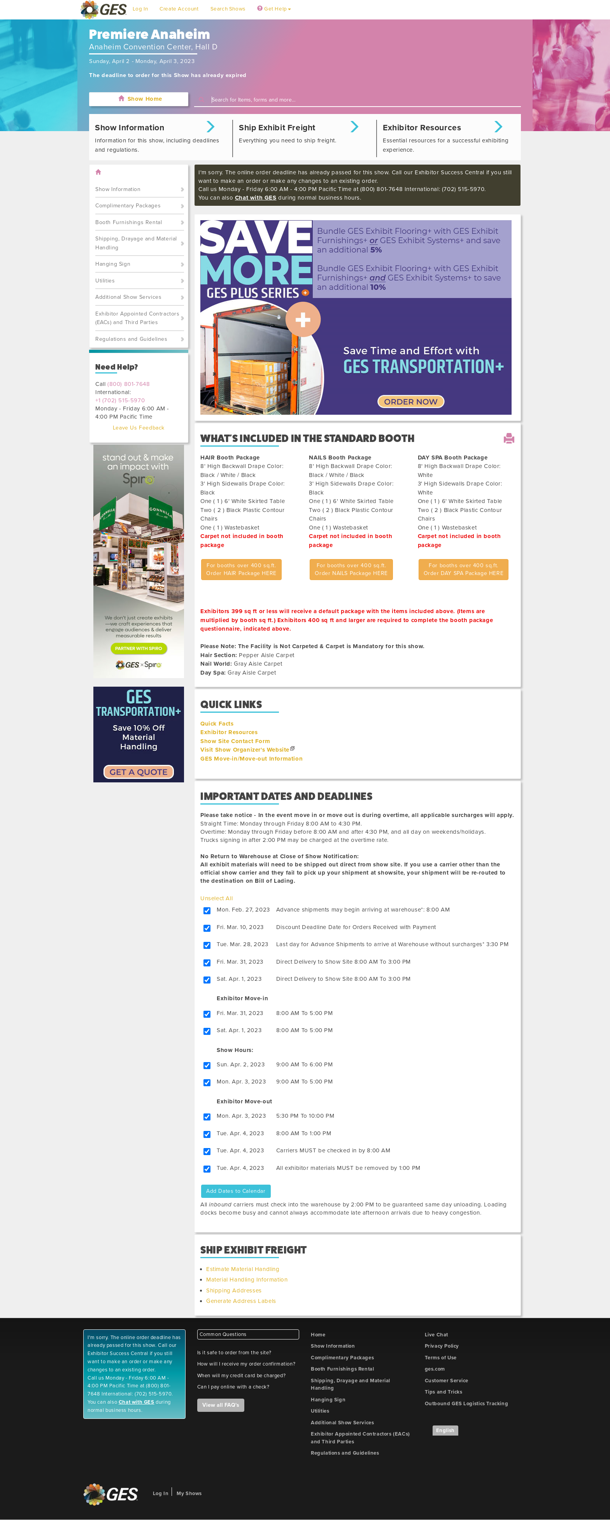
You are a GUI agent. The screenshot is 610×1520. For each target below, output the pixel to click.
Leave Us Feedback (139, 427)
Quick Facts (217, 723)
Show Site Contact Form (235, 741)
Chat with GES (256, 197)
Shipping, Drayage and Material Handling (136, 243)
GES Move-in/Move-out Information (251, 758)
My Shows (189, 1493)
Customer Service (447, 1381)
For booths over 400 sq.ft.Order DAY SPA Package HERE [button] (464, 569)
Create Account (179, 9)
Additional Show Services (128, 297)
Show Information (118, 189)
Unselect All (216, 898)
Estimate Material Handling (243, 1269)
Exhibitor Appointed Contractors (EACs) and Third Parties (137, 318)
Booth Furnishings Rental (128, 222)
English (445, 1430)
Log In (140, 9)
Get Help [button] (274, 9)
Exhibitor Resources (229, 732)
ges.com (435, 1369)
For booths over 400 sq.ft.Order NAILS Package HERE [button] (351, 569)
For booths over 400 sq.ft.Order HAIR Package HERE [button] (241, 569)
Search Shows (227, 9)
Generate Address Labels (241, 1300)
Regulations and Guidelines (131, 339)
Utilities (105, 280)
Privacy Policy (442, 1346)
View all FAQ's (220, 1405)
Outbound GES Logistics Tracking (466, 1404)
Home (318, 1335)
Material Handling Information (246, 1279)
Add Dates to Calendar (236, 1191)
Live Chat (436, 1335)
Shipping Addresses (234, 1290)
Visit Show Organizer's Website (244, 749)
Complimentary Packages (128, 205)
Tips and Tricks (444, 1392)
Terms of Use (441, 1358)
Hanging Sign (112, 264)
